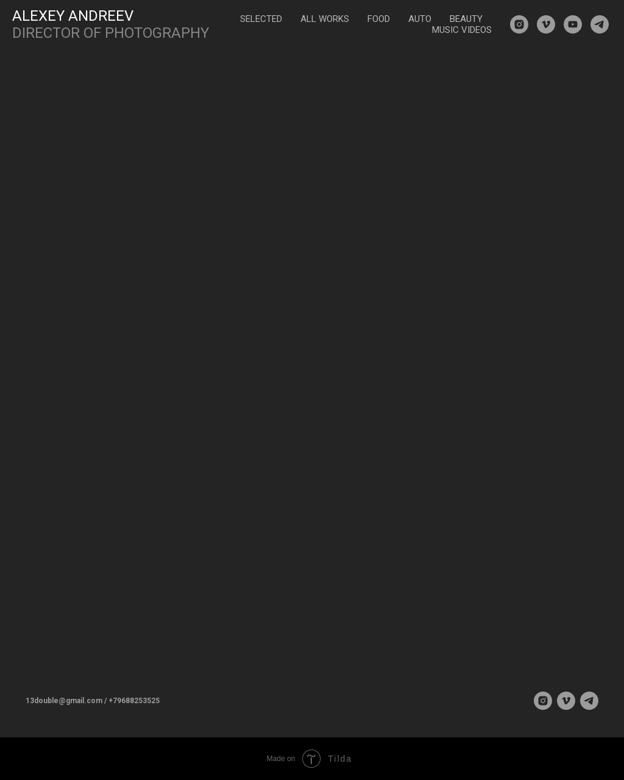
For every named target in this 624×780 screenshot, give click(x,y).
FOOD (378, 18)
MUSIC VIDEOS (462, 29)
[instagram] (519, 24)
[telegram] (599, 24)
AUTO (419, 18)
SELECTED (261, 18)
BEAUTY (466, 18)
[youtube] (573, 24)
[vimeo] (546, 24)
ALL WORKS (324, 18)
